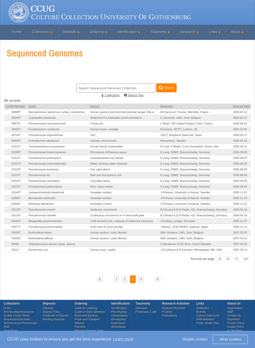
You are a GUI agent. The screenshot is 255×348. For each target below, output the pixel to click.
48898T (16, 112)
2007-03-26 (240, 243)
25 (219, 259)
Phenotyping (119, 311)
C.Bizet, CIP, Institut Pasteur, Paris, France (186, 123)
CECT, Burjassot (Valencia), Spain (181, 134)
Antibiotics (202, 308)
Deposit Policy (51, 311)
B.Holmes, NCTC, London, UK (179, 129)
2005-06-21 (240, 146)
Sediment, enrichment (103, 209)
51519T (16, 169)
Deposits (69, 32)
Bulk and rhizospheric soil (106, 175)
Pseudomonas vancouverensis (47, 123)
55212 (15, 249)
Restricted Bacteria (86, 315)
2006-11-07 (240, 221)
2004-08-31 (240, 123)
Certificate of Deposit (55, 315)
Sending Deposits (53, 319)
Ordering (97, 32)
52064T (16, 198)
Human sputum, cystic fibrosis (108, 232)
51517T (16, 163)
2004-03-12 (240, 112)
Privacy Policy (235, 323)
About (235, 32)
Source (95, 106)
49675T (16, 123)
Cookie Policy (235, 326)
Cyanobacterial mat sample (107, 157)
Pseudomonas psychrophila (45, 226)
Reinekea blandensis (41, 203)
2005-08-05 (240, 152)
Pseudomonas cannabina (43, 180)
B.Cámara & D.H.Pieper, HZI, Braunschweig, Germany (193, 209)
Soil (92, 134)
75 (236, 259)
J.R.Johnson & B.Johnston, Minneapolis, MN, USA (191, 249)
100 (245, 259)
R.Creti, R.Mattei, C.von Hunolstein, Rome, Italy (189, 146)
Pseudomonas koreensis (43, 169)
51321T (16, 146)
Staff (230, 311)
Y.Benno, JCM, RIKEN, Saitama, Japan (184, 226)
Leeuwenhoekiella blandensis (46, 192)
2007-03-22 (240, 232)
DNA (6, 326)
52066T (16, 203)
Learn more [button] (123, 339)
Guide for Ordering (86, 308)
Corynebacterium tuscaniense (46, 146)
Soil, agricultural (100, 169)
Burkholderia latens (40, 232)
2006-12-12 (240, 226)
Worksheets (118, 326)
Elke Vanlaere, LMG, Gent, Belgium (182, 232)
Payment (80, 326)
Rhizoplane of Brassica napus (108, 152)
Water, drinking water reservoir (109, 163)
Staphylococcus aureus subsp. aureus (51, 243)
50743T (16, 134)
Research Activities (173, 308)
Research (187, 32)
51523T (16, 180)
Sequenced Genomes (17, 319)
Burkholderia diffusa (40, 238)
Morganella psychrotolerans (45, 221)
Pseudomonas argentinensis (45, 134)
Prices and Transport (87, 319)
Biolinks (201, 311)
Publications (169, 315)
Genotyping (118, 319)
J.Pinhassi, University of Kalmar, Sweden (185, 192)
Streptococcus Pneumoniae (20, 323)
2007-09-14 (240, 249)
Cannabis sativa (100, 180)
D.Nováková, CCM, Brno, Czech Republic (185, 243)
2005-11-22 (240, 198)
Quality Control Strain (17, 315)
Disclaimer (233, 319)
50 (228, 259)
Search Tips (134, 95)
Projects (167, 311)
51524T (16, 186)
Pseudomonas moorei (41, 209)
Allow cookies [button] (230, 339)
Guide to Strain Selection (90, 311)
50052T (16, 129)
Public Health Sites (207, 323)
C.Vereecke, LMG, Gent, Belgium (180, 117)
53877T (16, 226)
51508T (16, 152)
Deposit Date (241, 106)
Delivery (80, 323)
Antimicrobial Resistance (19, 311)
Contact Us (234, 315)
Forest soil (96, 123)
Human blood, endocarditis (106, 146)
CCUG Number (15, 106)
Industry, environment (103, 140)
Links (213, 32)
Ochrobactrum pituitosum (43, 140)
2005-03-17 (240, 134)
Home (16, 32)
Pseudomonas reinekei (42, 215)
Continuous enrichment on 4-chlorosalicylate (117, 215)
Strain (32, 106)
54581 (15, 243)
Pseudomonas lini (39, 175)
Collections (40, 32)
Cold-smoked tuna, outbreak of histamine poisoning (121, 221)
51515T (16, 157)
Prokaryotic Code (145, 311)
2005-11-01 (240, 192)
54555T (16, 232)
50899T (16, 140)
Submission (118, 323)
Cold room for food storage (106, 226)
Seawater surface (101, 192)
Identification (127, 32)
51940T (16, 192)
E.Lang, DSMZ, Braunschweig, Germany (185, 152)
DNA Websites (205, 319)
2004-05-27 (240, 117)
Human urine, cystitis (103, 249)
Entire (7, 308)
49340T (16, 117)
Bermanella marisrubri (41, 198)
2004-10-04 (240, 129)
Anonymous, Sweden (173, 140)
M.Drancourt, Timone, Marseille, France (184, 112)
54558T (16, 238)
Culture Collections (207, 315)
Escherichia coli (37, 249)
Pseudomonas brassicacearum (47, 152)
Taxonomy (159, 32)
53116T (16, 215)
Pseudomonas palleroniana (45, 186)
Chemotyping (119, 315)
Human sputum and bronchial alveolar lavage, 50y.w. (122, 112)
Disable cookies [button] (195, 339)
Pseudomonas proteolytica (44, 157)
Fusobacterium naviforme (43, 129)
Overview (141, 308)
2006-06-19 (240, 209)
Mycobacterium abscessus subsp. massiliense (56, 112)
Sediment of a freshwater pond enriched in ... (117, 117)
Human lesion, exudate (104, 129)
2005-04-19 (240, 140)
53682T (16, 221)
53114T (16, 209)
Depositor (166, 106)
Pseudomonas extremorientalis (47, 163)
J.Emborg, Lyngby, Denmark (177, 221)
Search (166, 88)
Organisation (235, 308)
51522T (16, 175)
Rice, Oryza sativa (101, 186)
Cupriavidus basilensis (42, 117)
